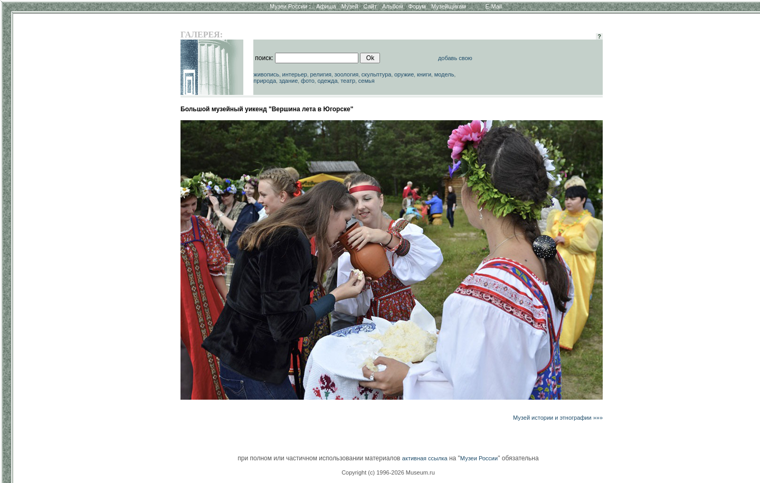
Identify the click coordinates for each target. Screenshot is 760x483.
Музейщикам (448, 6)
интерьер (294, 74)
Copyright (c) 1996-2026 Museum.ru (388, 472)
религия (320, 74)
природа (264, 81)
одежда (327, 81)
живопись (266, 74)
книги (424, 74)
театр (347, 81)
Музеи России (290, 6)
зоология (347, 74)
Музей (349, 6)
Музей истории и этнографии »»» (558, 417)
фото (308, 81)
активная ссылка (425, 458)
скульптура (377, 74)
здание (288, 81)
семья (366, 81)
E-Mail (494, 6)
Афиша (326, 6)
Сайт (370, 6)
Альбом (392, 6)
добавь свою (455, 58)
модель (444, 74)
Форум (416, 6)
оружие (404, 74)
